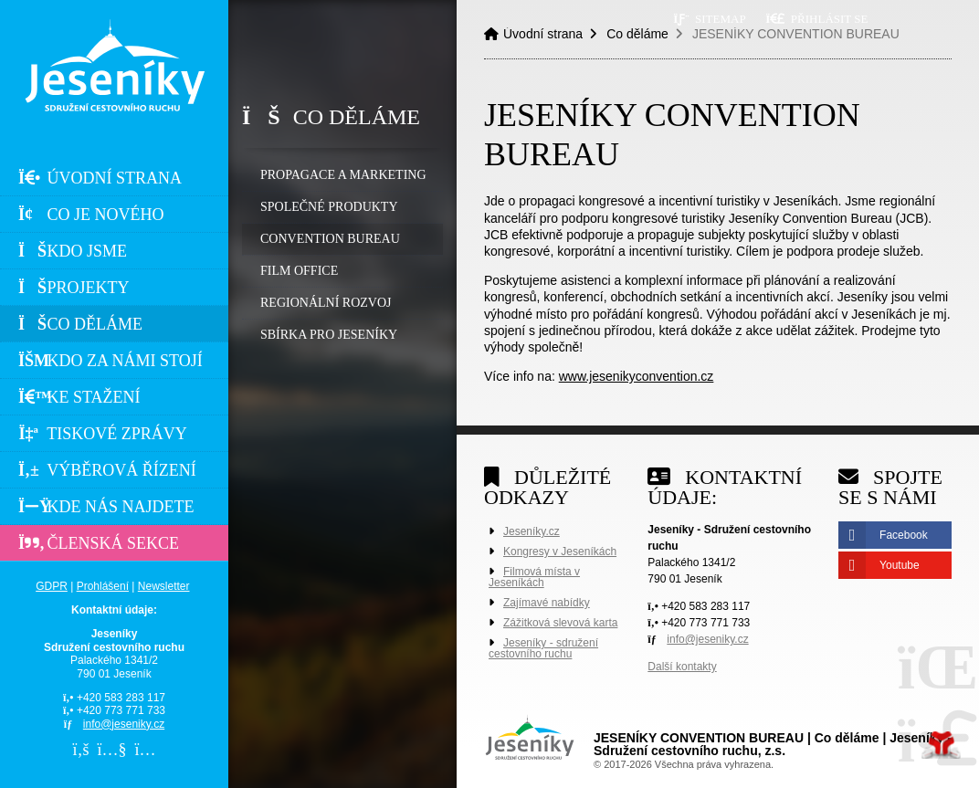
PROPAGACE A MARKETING (343, 175)
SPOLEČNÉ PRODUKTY (329, 207)
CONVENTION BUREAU (330, 239)
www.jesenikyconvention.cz (636, 376)
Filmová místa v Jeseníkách (534, 577)
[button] (817, 18)
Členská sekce (98, 543)
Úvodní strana (114, 65)
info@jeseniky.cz (123, 724)
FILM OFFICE (299, 271)
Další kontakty (681, 666)
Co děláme (80, 324)
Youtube (899, 565)
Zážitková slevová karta (560, 622)
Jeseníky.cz (531, 531)
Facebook (903, 535)
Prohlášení (103, 586)
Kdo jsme (72, 251)
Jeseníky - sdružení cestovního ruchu (543, 648)
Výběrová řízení (107, 470)
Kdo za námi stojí (110, 361)
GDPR (52, 586)
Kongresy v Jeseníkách (559, 551)
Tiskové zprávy (102, 434)
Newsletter (164, 586)
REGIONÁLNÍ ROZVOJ (326, 303)
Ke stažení (79, 397)
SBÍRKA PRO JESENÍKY (328, 334)
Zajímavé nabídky (546, 602)
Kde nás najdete (106, 507)
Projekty (74, 287)
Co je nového (91, 214)
